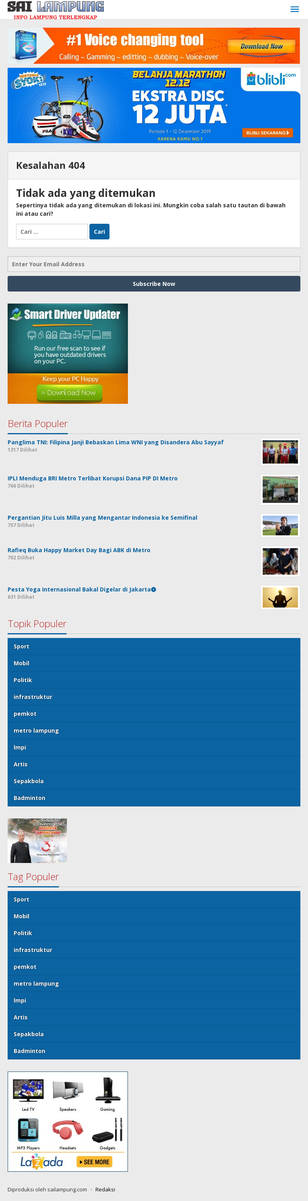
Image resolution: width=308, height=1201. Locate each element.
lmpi (20, 747)
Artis (21, 764)
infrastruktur (33, 697)
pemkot (25, 713)
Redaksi (105, 1189)
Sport (21, 646)
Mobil (21, 663)
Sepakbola (29, 781)
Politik (23, 680)
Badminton (29, 798)
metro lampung (36, 730)
